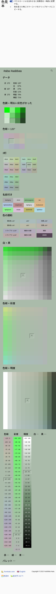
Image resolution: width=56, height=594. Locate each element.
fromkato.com (8, 572)
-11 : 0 (17, 549)
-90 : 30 (7, 446)
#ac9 (34, 159)
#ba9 (16, 170)
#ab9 (34, 164)
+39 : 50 (17, 486)
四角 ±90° (44, 221)
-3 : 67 (27, 479)
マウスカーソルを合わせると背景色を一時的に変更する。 (34, 2)
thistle (18, 209)
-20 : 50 (27, 497)
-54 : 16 (27, 531)
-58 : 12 (27, 534)
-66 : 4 (27, 542)
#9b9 (16, 182)
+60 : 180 (8, 505)
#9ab (6, 187)
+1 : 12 (17, 531)
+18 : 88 (27, 449)
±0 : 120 (7, 479)
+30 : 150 (8, 497)
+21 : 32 (17, 505)
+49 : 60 (17, 475)
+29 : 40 (17, 497)
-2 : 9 (17, 538)
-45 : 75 (7, 457)
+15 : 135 (8, 494)
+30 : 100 (27, 438)
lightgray (29, 205)
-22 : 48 (27, 501)
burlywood (39, 205)
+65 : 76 (17, 460)
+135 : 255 (7, 523)
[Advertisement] (26, 39)
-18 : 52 (27, 494)
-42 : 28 (27, 520)
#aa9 (34, 170)
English (21, 572)
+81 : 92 (17, 446)
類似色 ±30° (11, 221)
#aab (23, 170)
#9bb (6, 182)
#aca (29, 159)
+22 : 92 (27, 446)
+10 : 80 (27, 457)
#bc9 (16, 159)
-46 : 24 (27, 523)
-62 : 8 (27, 538)
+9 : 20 (17, 516)
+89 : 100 (17, 438)
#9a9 (16, 187)
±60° (27, 221)
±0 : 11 (17, 534)
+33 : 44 (17, 494)
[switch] (11, 1)
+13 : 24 (17, 512)
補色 (44, 231)
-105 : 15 (7, 442)
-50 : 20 (27, 527)
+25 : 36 (17, 501)
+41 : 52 (17, 483)
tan (40, 200)
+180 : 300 (7, 534)
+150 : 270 (7, 527)
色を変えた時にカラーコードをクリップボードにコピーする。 (34, 8)
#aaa (29, 170)
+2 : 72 (27, 468)
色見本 (5, 576)
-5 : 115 (7, 472)
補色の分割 (27, 231)
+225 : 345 (7, 545)
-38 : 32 (27, 516)
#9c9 (16, 177)
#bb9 (16, 164)
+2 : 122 (7, 483)
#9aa (11, 187)
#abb (23, 164)
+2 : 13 (17, 527)
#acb (23, 159)
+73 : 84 (17, 453)
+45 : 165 (8, 501)
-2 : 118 (7, 475)
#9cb (6, 177)
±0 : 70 (27, 472)
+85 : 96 (17, 442)
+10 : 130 (8, 490)
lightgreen (8, 209)
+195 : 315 (7, 538)
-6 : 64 (27, 483)
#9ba (11, 182)
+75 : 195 (8, 508)
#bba (11, 164)
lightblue (39, 209)
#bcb (6, 159)
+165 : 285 (7, 531)
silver (18, 200)
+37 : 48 (17, 490)
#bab (6, 170)
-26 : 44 (27, 505)
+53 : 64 (17, 472)
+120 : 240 (7, 520)
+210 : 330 (7, 542)
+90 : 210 (8, 512)
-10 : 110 (7, 468)
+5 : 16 (17, 520)
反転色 (44, 235)
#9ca (11, 177)
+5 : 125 (7, 486)
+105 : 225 (7, 516)
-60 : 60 (7, 453)
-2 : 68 (27, 475)
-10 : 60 (27, 486)
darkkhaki (29, 209)
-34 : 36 (27, 512)
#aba (29, 164)
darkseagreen (29, 200)
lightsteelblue (8, 205)
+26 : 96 (27, 442)
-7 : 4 (17, 545)
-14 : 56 (27, 490)
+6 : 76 (27, 460)
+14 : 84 (27, 453)
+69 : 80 (17, 457)
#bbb (6, 164)
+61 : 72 (17, 464)
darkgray (8, 200)
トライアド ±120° (11, 231)
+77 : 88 (17, 449)
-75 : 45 (7, 449)
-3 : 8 (17, 542)
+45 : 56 (17, 479)
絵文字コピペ (17, 576)
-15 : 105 (7, 464)
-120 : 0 (7, 438)
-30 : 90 (7, 460)
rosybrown (18, 205)
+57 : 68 (17, 468)
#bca (11, 159)
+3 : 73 (27, 464)
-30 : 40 (27, 508)
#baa (11, 170)
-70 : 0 (27, 545)
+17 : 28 (17, 508)
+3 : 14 (17, 523)
